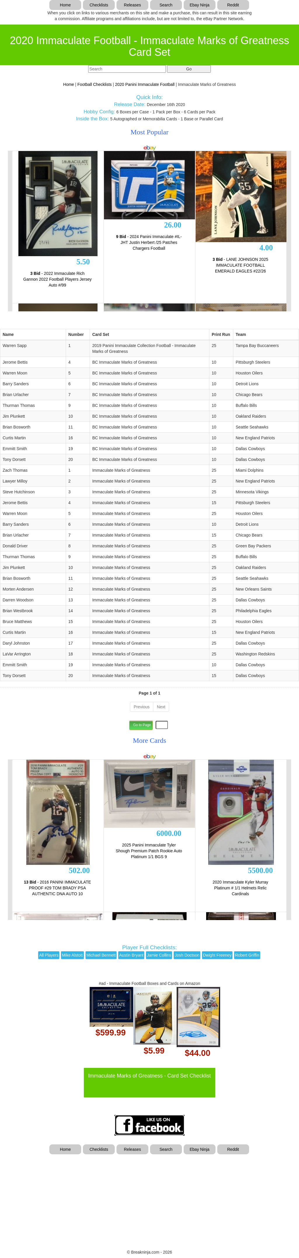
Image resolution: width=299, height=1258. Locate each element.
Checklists (99, 5)
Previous (142, 707)
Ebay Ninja (199, 5)
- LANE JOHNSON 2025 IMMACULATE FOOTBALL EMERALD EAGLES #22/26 (240, 265)
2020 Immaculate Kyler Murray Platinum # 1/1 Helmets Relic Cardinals (240, 888)
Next (161, 707)
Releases (132, 5)
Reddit (233, 5)
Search (165, 5)
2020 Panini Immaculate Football (145, 84)
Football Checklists (94, 84)
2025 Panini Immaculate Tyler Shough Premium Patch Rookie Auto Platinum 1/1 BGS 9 (149, 851)
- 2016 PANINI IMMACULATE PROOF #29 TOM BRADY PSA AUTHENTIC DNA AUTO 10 (57, 888)
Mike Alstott (72, 955)
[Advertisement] (149, 1198)
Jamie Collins (159, 955)
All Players (48, 955)
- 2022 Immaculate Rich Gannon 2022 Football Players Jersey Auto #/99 (57, 279)
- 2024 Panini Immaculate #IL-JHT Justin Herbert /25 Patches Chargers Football (149, 242)
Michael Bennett (101, 955)
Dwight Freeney (217, 955)
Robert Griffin (247, 955)
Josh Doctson (187, 955)
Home (65, 5)
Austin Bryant (131, 955)
